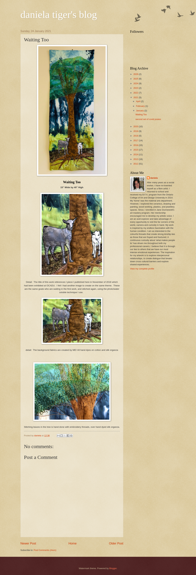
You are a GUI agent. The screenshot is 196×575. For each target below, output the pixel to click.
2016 (136, 145)
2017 (136, 140)
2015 (136, 149)
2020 (136, 126)
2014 (136, 154)
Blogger (113, 568)
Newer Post (28, 543)
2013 (136, 159)
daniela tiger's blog (58, 14)
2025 (136, 78)
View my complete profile (142, 268)
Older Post (116, 543)
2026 (136, 74)
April (138, 101)
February (140, 106)
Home (72, 543)
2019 (136, 131)
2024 (136, 83)
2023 (136, 88)
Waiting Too (141, 114)
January (140, 110)
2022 (136, 92)
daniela (154, 178)
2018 (136, 135)
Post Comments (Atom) (45, 550)
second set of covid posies (148, 119)
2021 (136, 97)
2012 (136, 163)
